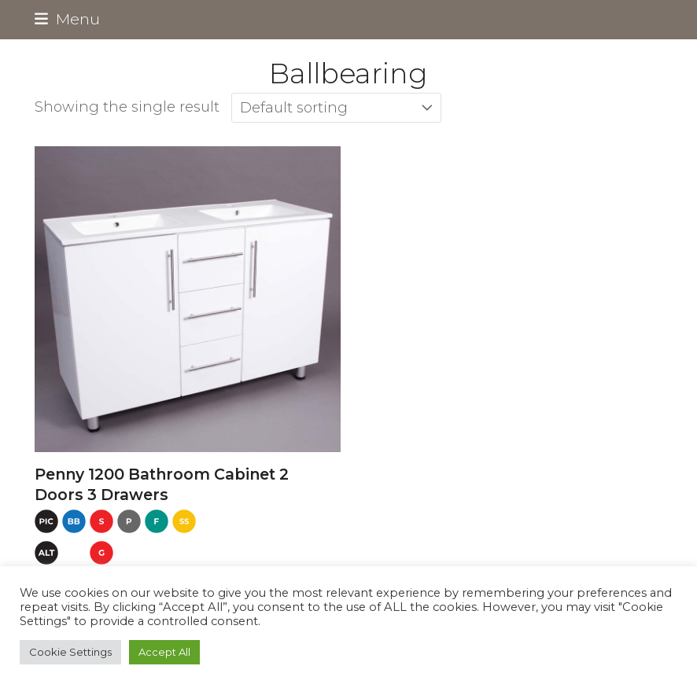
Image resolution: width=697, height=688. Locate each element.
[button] (67, 18)
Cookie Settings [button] (70, 652)
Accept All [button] (164, 652)
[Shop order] (336, 108)
